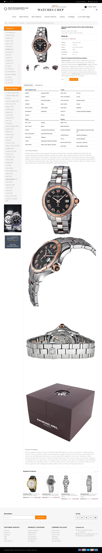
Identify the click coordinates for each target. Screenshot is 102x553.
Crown (63, 115)
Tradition (8, 63)
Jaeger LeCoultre (11, 145)
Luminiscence (65, 135)
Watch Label (29, 107)
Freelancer (9, 35)
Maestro (8, 41)
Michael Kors (9, 151)
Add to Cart (74, 79)
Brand (27, 93)
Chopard (8, 117)
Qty (62, 79)
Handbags (71, 17)
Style (63, 138)
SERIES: (63, 45)
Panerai (8, 168)
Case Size (64, 93)
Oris (7, 165)
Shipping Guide (32, 532)
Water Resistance (66, 142)
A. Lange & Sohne (11, 92)
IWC (7, 140)
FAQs (5, 538)
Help (5, 536)
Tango (7, 57)
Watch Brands (23, 17)
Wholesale (7, 534)
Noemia (8, 46)
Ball (7, 98)
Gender (27, 104)
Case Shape (64, 104)
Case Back (64, 107)
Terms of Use (55, 534)
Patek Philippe (10, 170)
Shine (7, 54)
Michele (8, 154)
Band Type (64, 122)
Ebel (7, 120)
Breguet (8, 106)
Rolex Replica (8, 541)
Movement (28, 111)
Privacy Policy (56, 532)
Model (27, 100)
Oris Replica (31, 541)
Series (27, 96)
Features (64, 146)
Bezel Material (30, 133)
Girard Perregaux (10, 126)
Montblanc (9, 156)
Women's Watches (50, 17)
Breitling (8, 109)
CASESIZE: (64, 54)
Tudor (7, 190)
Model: (63, 47)
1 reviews (70, 32)
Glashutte (8, 129)
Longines (8, 148)
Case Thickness (65, 96)
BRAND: (63, 42)
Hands (27, 130)
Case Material (65, 100)
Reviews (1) (39, 85)
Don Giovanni (9, 32)
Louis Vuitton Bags (84, 17)
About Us (6, 530)
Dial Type (28, 122)
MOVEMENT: (64, 52)
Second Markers (66, 130)
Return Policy (55, 530)
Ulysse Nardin (9, 196)
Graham (8, 131)
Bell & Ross (9, 103)
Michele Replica (32, 538)
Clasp (27, 141)
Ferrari (7, 123)
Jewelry (62, 17)
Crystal (63, 111)
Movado (8, 159)
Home (14, 17)
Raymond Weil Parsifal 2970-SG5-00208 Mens (40, 23)
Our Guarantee (32, 536)
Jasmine (8, 38)
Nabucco (8, 43)
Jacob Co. (9, 143)
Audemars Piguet (10, 95)
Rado (7, 176)
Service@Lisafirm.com (91, 534)
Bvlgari (8, 112)
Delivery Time (32, 534)
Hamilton (8, 134)
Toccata (8, 60)
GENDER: (63, 49)
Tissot (7, 187)
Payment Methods (33, 530)
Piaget (7, 173)
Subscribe (40, 517)
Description (28, 85)
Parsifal (22, 23)
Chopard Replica (56, 541)
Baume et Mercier (11, 101)
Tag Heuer (9, 184)
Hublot (8, 137)
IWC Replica (55, 538)
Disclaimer (55, 536)
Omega (8, 162)
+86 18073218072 (89, 535)
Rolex (7, 182)
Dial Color (28, 126)
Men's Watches (36, 17)
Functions (28, 144)
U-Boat (8, 193)
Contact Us (7, 532)
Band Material (65, 126)
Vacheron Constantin (12, 198)
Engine (27, 115)
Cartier (7, 115)
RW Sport (8, 52)
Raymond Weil (13, 23)
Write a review (78, 32)
